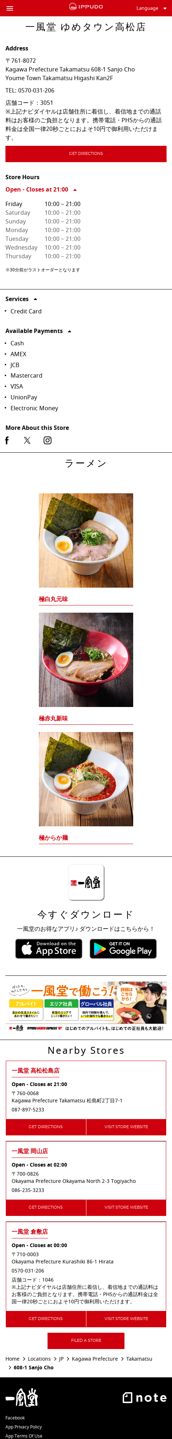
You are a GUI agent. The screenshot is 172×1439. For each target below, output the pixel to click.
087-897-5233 (28, 1110)
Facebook (15, 1418)
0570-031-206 (36, 90)
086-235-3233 (28, 1190)
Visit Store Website (126, 1127)
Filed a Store (86, 1341)
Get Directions (103, 155)
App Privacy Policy (23, 1427)
